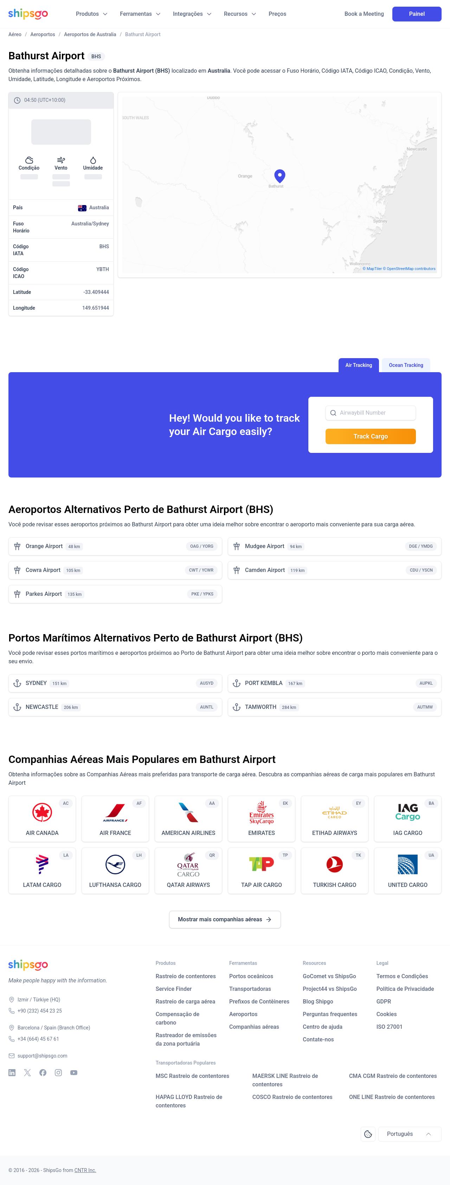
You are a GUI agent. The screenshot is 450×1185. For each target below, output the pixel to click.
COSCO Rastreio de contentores (292, 1097)
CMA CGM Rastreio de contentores (393, 1076)
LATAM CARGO (42, 885)
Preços (277, 14)
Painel (417, 14)
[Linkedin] (11, 1072)
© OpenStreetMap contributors (409, 268)
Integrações (188, 14)
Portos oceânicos (251, 976)
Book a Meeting (364, 14)
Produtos (87, 14)
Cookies (387, 1014)
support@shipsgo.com (42, 1056)
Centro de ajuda (322, 1026)
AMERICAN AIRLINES (188, 833)
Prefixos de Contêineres (259, 1001)
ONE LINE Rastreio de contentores (392, 1097)
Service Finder (174, 989)
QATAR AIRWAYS (188, 885)
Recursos (236, 14)
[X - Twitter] (27, 1072)
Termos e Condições (402, 976)
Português (410, 1134)
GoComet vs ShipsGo (329, 976)
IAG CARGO (407, 833)
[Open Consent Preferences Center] (368, 1134)
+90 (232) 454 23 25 (40, 1011)
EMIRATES (261, 833)
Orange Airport (44, 546)
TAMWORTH (260, 707)
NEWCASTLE (42, 707)
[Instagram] (58, 1072)
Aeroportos (243, 1014)
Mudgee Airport (264, 546)
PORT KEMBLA (264, 683)
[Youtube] (73, 1072)
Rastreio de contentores (186, 976)
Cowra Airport (43, 570)
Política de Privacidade (405, 989)
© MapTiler (372, 268)
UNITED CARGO (408, 885)
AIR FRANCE (115, 833)
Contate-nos (318, 1039)
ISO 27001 (390, 1026)
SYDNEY (36, 683)
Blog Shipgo (318, 1001)
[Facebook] (42, 1072)
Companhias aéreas (254, 1026)
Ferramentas (136, 14)
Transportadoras (250, 989)
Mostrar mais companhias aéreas (225, 919)
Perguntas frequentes (330, 1014)
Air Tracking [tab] (359, 365)
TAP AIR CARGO (261, 885)
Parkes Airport (44, 594)
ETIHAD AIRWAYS (334, 833)
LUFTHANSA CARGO (115, 885)
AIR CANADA (42, 833)
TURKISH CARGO (334, 885)
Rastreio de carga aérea (186, 1001)
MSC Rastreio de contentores (193, 1076)
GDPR (384, 1001)
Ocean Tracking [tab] (406, 365)
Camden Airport (265, 570)
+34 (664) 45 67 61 (38, 1039)
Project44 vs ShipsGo (330, 989)
